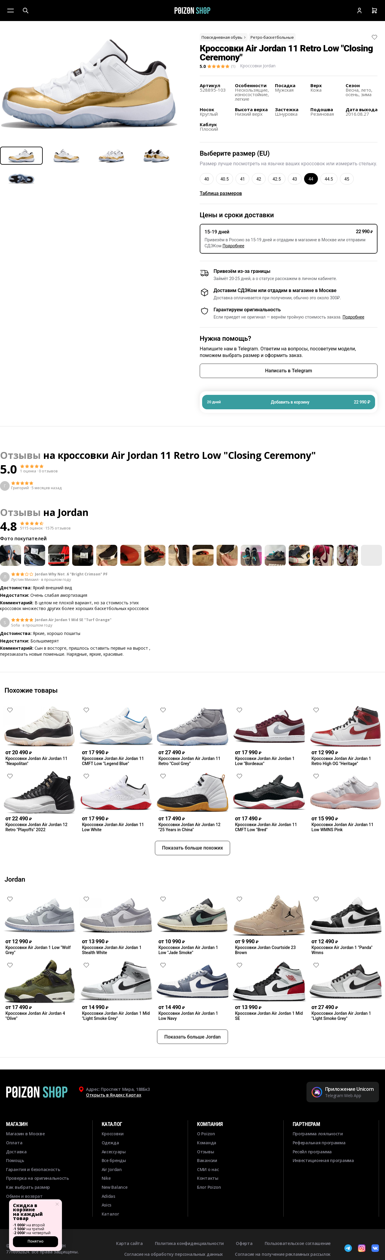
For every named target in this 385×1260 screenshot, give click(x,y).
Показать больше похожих (192, 870)
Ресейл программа (312, 1173)
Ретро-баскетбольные (272, 37)
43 (294, 179)
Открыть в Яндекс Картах (113, 1117)
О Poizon (206, 1155)
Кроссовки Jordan (258, 66)
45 (346, 179)
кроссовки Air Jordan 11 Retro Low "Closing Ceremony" (187, 455)
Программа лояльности (318, 1155)
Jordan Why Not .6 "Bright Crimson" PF (71, 574)
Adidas (108, 1218)
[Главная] (192, 10)
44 (311, 179)
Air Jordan (112, 1191)
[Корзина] (374, 10)
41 (242, 179)
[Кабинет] (359, 10)
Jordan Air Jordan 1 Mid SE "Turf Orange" (73, 620)
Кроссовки (113, 1155)
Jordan (73, 512)
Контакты (207, 1200)
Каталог (110, 1235)
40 (206, 179)
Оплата (14, 1164)
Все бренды (114, 1182)
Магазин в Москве (25, 1155)
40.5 (224, 179)
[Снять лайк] (374, 37)
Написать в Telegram (288, 371)
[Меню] (10, 10)
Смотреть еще (192, 671)
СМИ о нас (208, 1191)
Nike (106, 1200)
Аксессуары (114, 1173)
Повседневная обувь (224, 37)
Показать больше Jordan (192, 1058)
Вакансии (207, 1182)
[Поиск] (25, 10)
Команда (206, 1164)
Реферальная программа (319, 1164)
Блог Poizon (209, 1209)
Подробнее (233, 245)
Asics (107, 1227)
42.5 (277, 179)
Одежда (110, 1164)
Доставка (16, 1173)
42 (258, 179)
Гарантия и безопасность (33, 1191)
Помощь (15, 1182)
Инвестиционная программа (323, 1182)
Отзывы (205, 1173)
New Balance (115, 1209)
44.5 (329, 179)
